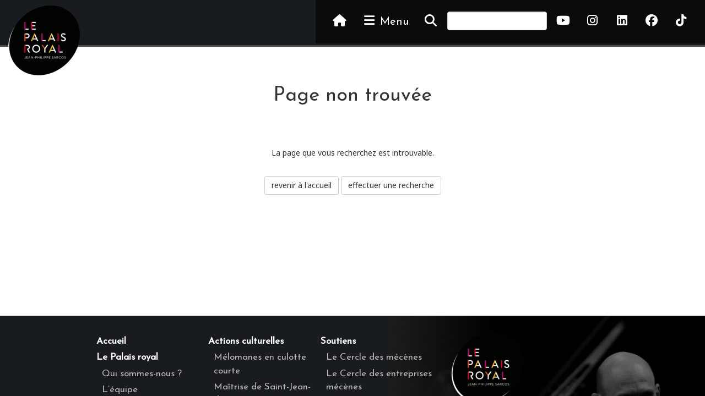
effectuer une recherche (391, 185)
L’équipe (120, 389)
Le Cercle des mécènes (374, 357)
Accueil (111, 341)
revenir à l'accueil (302, 185)
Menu (385, 21)
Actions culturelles (246, 341)
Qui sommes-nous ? (142, 373)
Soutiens (338, 341)
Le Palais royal (127, 357)
